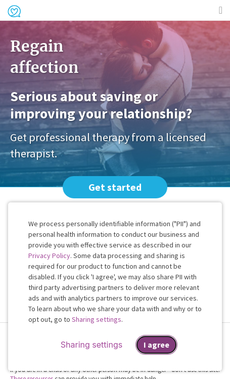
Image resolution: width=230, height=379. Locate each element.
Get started (115, 187)
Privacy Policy (49, 255)
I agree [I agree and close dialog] (156, 345)
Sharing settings (96, 319)
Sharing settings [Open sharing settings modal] (91, 345)
